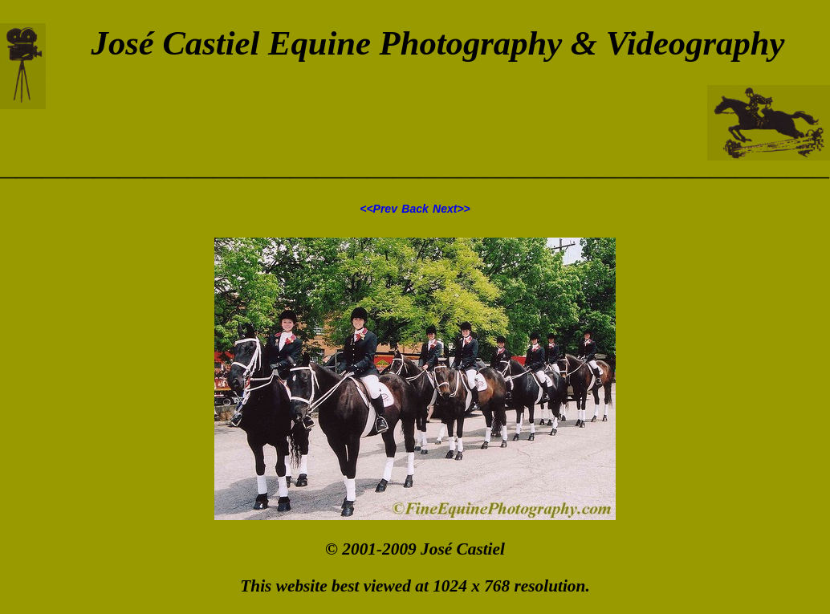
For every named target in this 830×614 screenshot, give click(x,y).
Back (414, 208)
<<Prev (378, 208)
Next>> (451, 208)
